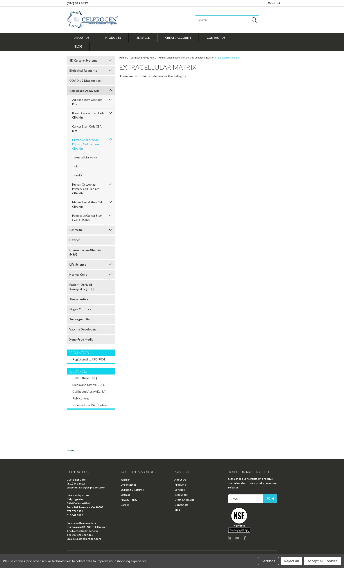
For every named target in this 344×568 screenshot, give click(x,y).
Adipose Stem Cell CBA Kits (87, 102)
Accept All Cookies (322, 561)
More (70, 450)
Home (122, 57)
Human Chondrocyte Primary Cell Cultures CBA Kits (85, 144)
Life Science (77, 264)
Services (143, 37)
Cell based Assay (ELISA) (89, 391)
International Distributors (90, 405)
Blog (78, 46)
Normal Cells (78, 274)
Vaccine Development (84, 329)
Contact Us (216, 37)
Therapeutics (78, 299)
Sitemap (125, 494)
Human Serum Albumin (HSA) (85, 252)
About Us (82, 37)
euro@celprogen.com (87, 538)
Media (78, 175)
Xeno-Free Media (81, 339)
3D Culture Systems (83, 60)
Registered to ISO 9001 (88, 359)
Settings (268, 561)
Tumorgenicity (79, 319)
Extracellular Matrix (85, 157)
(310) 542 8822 (77, 3)
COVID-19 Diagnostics (85, 80)
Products (113, 37)
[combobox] (227, 19)
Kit (76, 166)
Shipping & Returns (132, 489)
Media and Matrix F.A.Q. (88, 385)
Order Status (128, 484)
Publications (80, 398)
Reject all (291, 561)
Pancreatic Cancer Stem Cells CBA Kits (87, 218)
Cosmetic (75, 230)
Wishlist (274, 3)
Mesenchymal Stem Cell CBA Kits (87, 204)
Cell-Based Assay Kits (84, 90)
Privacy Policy (128, 499)
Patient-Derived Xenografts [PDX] (81, 287)
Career (124, 504)
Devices (75, 240)
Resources (181, 494)
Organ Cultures (80, 309)
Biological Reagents (83, 70)
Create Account (178, 37)
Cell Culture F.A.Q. (85, 378)
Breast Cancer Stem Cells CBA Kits (88, 115)
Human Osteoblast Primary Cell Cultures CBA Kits (85, 189)
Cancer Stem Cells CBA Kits (87, 129)
